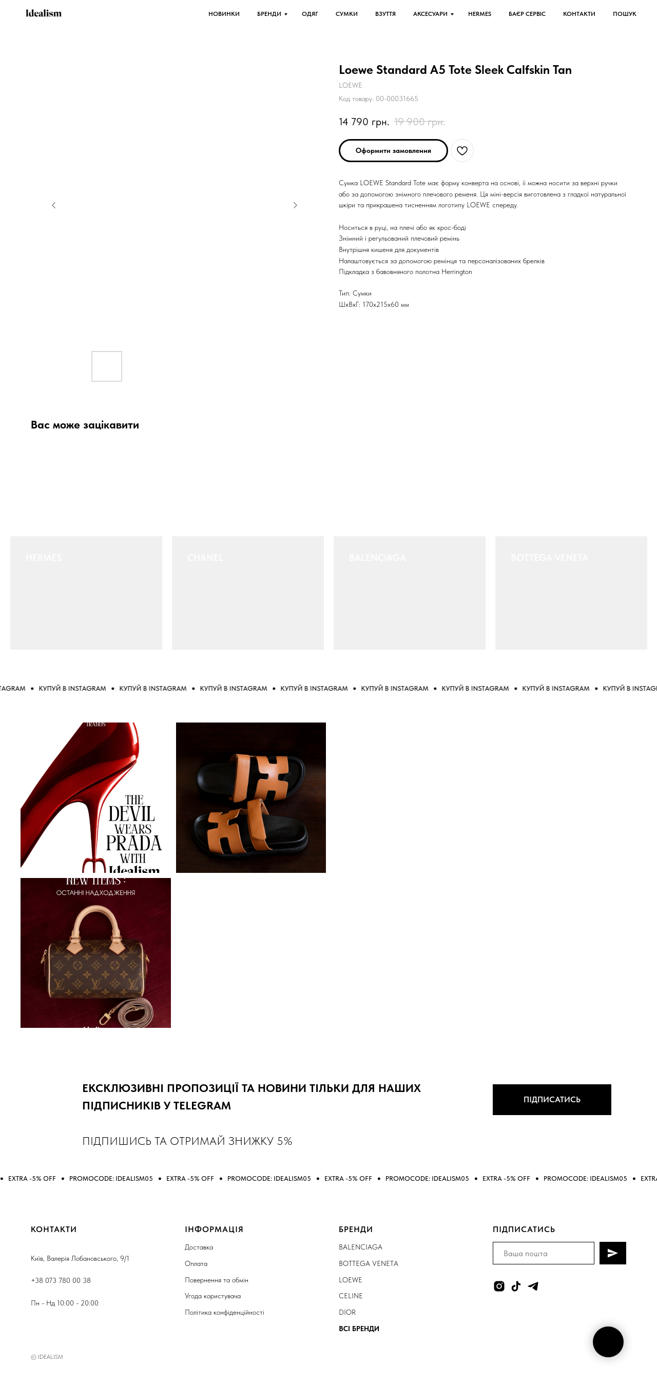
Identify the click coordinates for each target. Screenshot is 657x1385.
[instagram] (499, 1286)
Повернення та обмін (216, 1280)
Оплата (196, 1263)
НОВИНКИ (224, 13)
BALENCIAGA (377, 557)
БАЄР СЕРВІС (527, 13)
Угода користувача (213, 1296)
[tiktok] (516, 1286)
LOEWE (350, 1280)
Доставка (199, 1247)
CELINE (351, 1296)
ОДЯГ (310, 13)
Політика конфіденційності (224, 1312)
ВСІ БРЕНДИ (359, 1328)
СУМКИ (347, 13)
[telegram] (533, 1286)
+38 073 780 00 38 (61, 1280)
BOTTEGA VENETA (549, 557)
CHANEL (205, 557)
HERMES (479, 13)
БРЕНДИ (269, 13)
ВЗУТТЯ (385, 13)
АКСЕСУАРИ (430, 13)
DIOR (347, 1312)
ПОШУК (624, 13)
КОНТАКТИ (579, 13)
